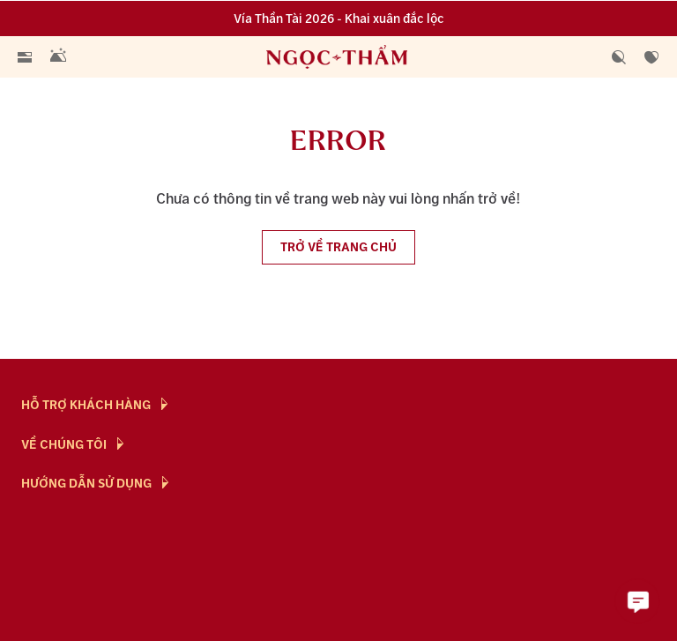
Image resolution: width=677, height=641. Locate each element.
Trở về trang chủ (338, 247)
